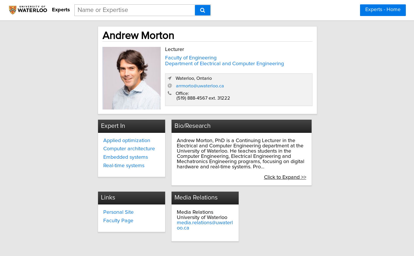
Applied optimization (91, 138)
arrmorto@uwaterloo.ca (291, 86)
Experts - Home (383, 9)
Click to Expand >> (325, 164)
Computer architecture (93, 146)
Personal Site (175, 199)
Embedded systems (90, 155)
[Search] (202, 10)
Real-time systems (88, 163)
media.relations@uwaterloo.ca (287, 210)
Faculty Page (175, 208)
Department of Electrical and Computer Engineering (186, 62)
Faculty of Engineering (152, 56)
